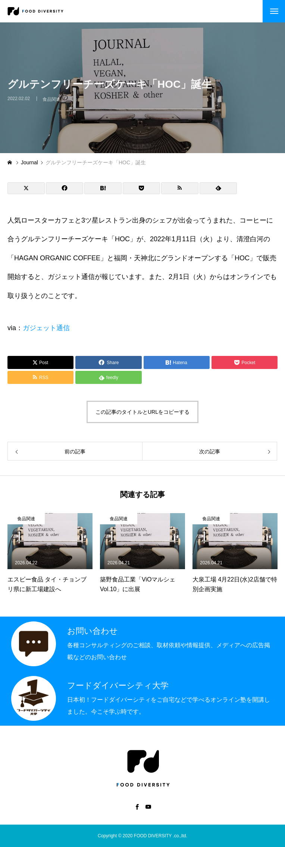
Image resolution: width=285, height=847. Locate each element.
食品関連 (51, 102)
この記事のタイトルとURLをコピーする (142, 412)
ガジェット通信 (46, 328)
